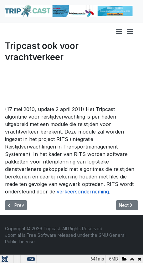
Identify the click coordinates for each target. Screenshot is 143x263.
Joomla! (13, 235)
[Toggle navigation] (119, 31)
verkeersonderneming (83, 191)
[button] (130, 31)
